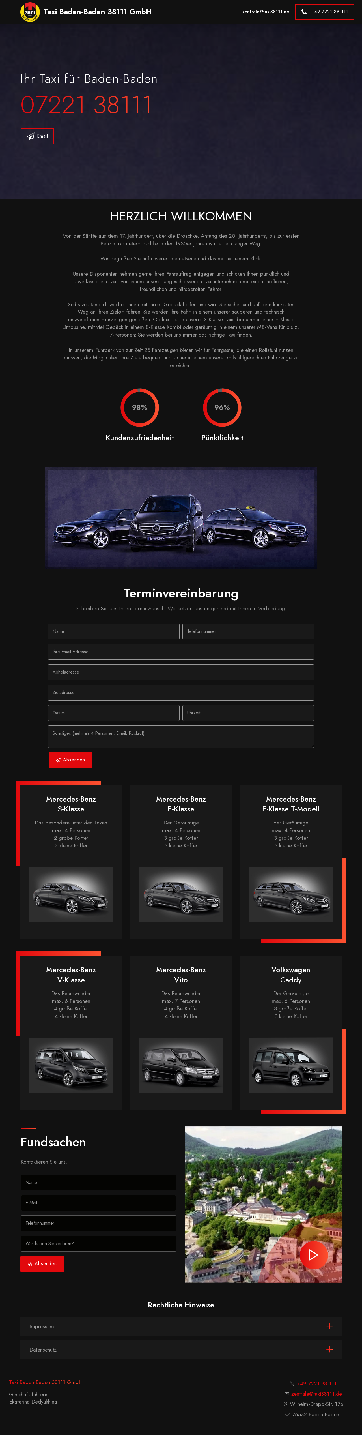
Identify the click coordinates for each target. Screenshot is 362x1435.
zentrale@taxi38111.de (265, 11)
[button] (181, 1326)
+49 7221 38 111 (324, 12)
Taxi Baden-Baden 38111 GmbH (98, 12)
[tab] (181, 1326)
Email (37, 136)
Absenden (70, 760)
